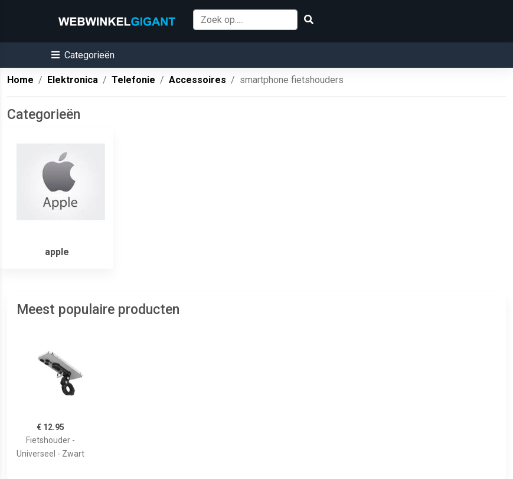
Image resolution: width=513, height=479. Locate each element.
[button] (83, 55)
